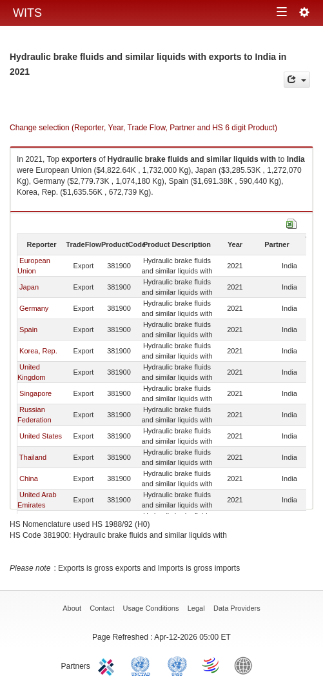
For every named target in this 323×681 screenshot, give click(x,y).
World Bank (246, 665)
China (28, 478)
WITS (27, 12)
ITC (108, 665)
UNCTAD (143, 665)
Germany (33, 308)
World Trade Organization (211, 665)
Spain (28, 329)
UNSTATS (177, 665)
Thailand (32, 457)
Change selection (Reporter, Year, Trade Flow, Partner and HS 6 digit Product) (143, 127)
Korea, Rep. (38, 351)
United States (40, 436)
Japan (29, 287)
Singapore (35, 393)
